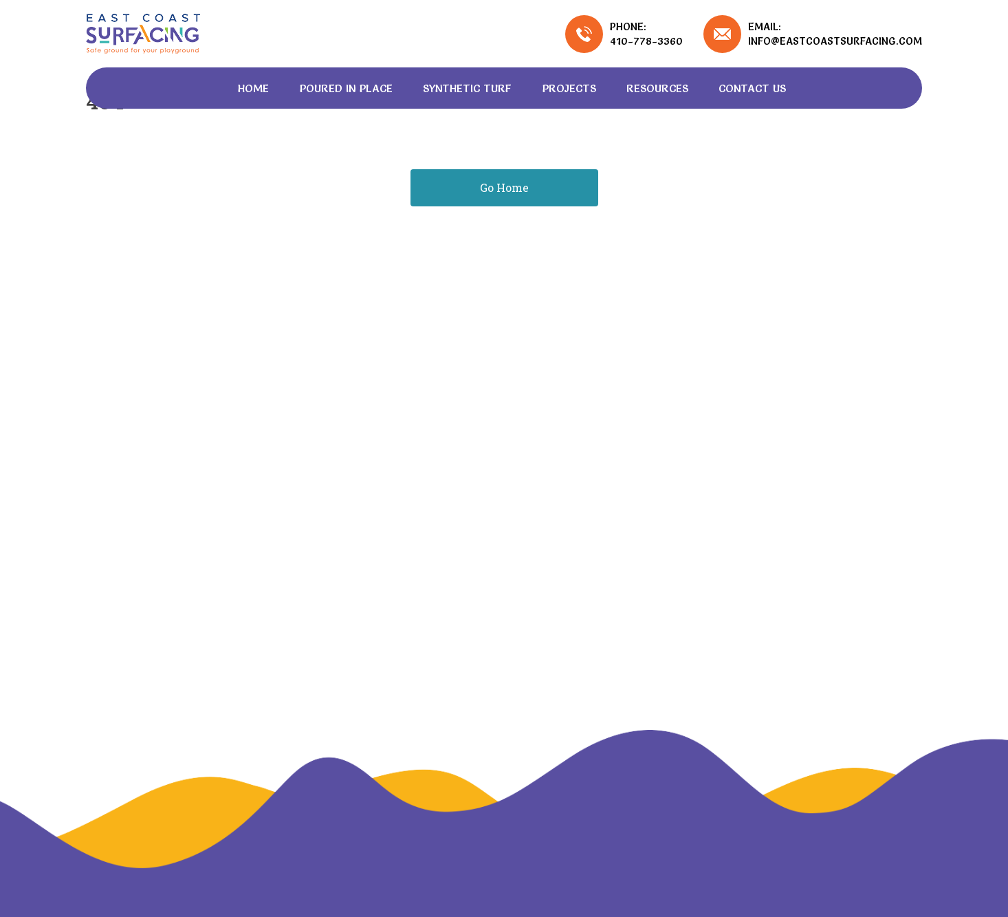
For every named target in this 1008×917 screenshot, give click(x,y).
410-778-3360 (646, 40)
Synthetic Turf (467, 88)
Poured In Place (346, 88)
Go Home (504, 187)
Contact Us (752, 88)
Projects (569, 88)
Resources (657, 88)
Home (253, 88)
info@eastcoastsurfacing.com (835, 40)
